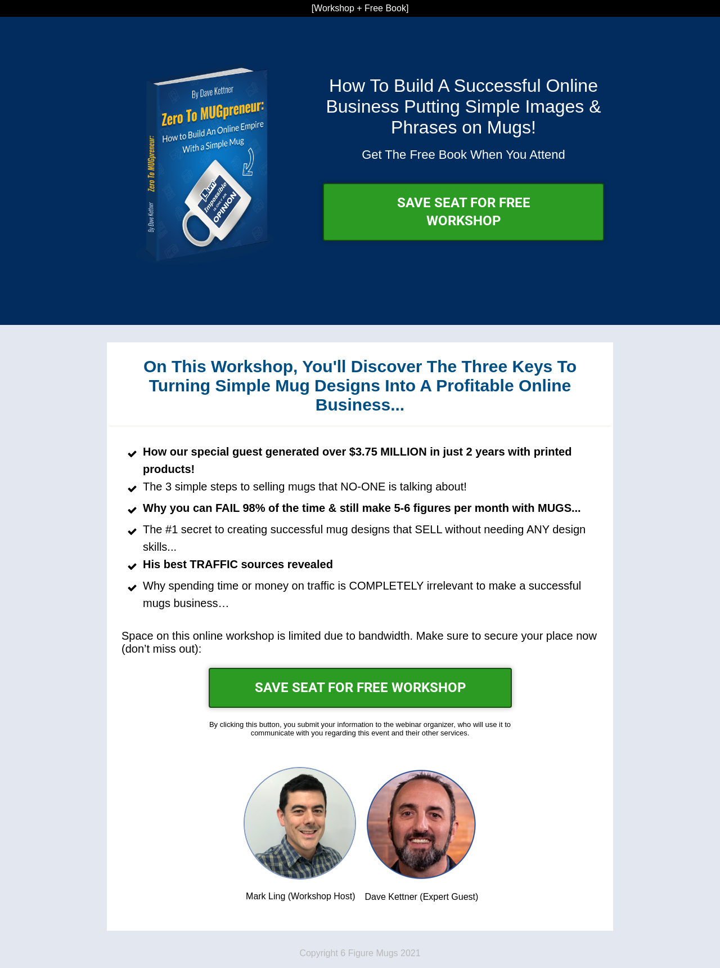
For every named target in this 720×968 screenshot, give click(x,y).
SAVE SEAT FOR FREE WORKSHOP (463, 211)
